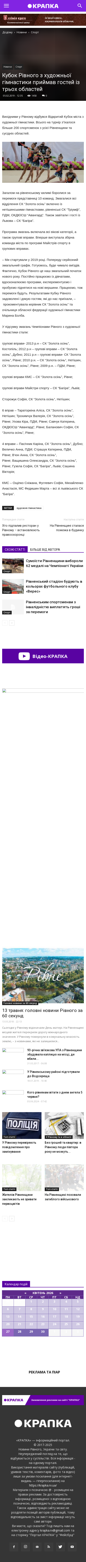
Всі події (43, 1351)
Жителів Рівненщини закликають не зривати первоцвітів (19, 1199)
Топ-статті (9, 1137)
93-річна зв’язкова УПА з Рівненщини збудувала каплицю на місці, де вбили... (54, 1054)
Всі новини (16, 1242)
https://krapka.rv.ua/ (43, 1485)
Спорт (19, 66)
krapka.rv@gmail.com (55, 1530)
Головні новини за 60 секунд (20, 1003)
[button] (80, 6)
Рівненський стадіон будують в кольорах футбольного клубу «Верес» (54, 586)
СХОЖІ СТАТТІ (15, 549)
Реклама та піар (44, 1372)
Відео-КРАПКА (43, 656)
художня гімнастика (29, 508)
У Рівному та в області (58, 1137)
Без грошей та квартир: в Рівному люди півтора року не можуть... (63, 1147)
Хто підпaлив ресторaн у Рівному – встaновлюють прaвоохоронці (21, 530)
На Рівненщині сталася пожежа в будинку (67, 528)
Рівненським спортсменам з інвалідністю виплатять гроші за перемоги (53, 607)
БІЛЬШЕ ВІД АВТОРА (45, 549)
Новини (7, 66)
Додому (7, 32)
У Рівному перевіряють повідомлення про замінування (19, 1147)
